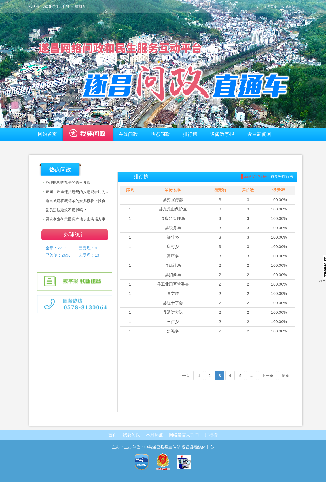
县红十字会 (173, 303)
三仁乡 (173, 321)
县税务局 (173, 227)
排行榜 (190, 134)
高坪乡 (173, 256)
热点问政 (160, 134)
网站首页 (47, 134)
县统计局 (173, 265)
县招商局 (173, 274)
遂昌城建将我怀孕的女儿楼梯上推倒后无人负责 (78, 201)
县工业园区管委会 (173, 284)
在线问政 (128, 134)
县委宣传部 (173, 199)
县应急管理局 (173, 218)
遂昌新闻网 (259, 134)
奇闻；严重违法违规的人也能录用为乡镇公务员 (78, 192)
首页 (112, 435)
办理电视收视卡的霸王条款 (68, 182)
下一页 (267, 375)
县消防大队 (173, 312)
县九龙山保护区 (173, 209)
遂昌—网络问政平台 (163, 68)
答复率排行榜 (282, 176)
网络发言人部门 (184, 435)
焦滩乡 (173, 331)
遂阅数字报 (222, 134)
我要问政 (88, 136)
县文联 (173, 293)
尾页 (286, 375)
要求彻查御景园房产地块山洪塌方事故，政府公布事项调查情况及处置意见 (78, 219)
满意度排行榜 (255, 176)
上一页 (184, 375)
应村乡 (173, 246)
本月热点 (154, 435)
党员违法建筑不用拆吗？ (66, 210)
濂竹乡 (173, 237)
